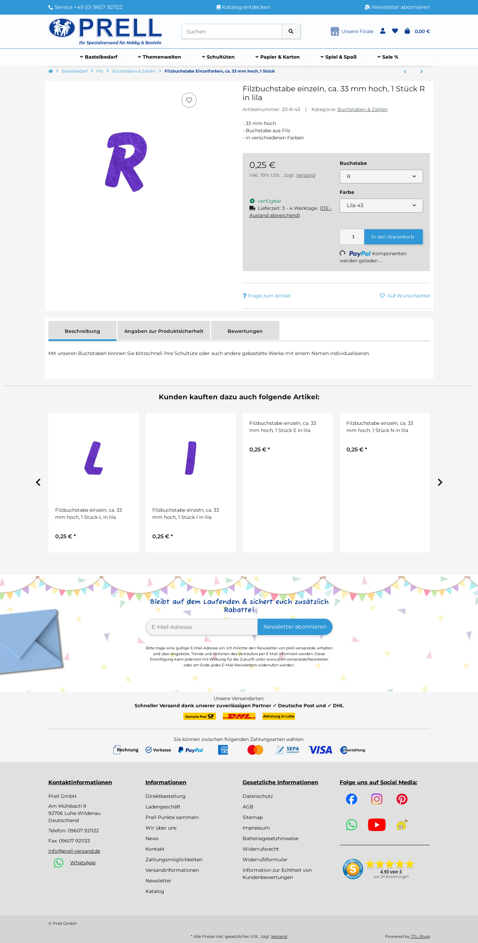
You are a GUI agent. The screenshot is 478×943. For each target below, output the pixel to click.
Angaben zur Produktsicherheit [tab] (163, 331)
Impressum (256, 828)
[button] (382, 31)
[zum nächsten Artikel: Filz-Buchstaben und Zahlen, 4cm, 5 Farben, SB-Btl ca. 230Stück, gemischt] (421, 72)
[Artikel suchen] (290, 31)
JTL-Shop (420, 936)
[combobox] (381, 177)
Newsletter (158, 881)
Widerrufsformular (265, 859)
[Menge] (352, 237)
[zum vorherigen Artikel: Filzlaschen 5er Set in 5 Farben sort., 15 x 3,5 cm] (405, 72)
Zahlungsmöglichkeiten (173, 859)
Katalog (154, 891)
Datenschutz (258, 796)
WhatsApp (82, 863)
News (151, 838)
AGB (248, 807)
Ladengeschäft (163, 807)
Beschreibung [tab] (82, 331)
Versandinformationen (172, 870)
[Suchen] (231, 31)
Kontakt (155, 849)
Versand (305, 175)
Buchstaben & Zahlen (362, 109)
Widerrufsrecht (261, 849)
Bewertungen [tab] (245, 331)
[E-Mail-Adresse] (202, 627)
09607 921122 (83, 831)
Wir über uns (160, 828)
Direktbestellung (165, 796)
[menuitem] (99, 57)
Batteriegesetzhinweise (270, 838)
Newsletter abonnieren (295, 626)
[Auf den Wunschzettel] (189, 100)
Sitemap (253, 817)
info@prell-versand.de (74, 851)
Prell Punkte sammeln (172, 817)
